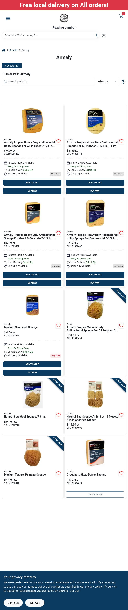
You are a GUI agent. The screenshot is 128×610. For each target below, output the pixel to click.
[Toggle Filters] (124, 82)
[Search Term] (50, 35)
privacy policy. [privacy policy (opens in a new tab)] (93, 586)
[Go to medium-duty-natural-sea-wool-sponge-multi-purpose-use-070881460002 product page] (33, 406)
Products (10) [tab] (11, 65)
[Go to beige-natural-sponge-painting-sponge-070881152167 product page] (33, 467)
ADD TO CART (32, 182)
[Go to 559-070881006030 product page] (33, 241)
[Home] (3, 50)
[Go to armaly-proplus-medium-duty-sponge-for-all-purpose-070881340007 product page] (95, 333)
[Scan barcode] (104, 35)
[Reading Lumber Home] (64, 18)
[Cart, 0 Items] (121, 16)
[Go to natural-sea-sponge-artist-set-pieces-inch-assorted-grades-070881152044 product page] (95, 406)
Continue (13, 602)
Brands (13, 50)
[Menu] (8, 18)
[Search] (96, 35)
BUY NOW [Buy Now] (32, 191)
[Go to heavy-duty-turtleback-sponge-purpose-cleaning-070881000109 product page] (33, 333)
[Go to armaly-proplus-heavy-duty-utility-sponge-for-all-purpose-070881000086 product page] (33, 149)
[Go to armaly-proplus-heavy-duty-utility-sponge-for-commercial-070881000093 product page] (95, 241)
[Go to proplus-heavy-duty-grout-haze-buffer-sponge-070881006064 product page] (95, 467)
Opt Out (35, 602)
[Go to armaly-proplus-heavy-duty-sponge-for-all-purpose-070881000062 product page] (95, 149)
